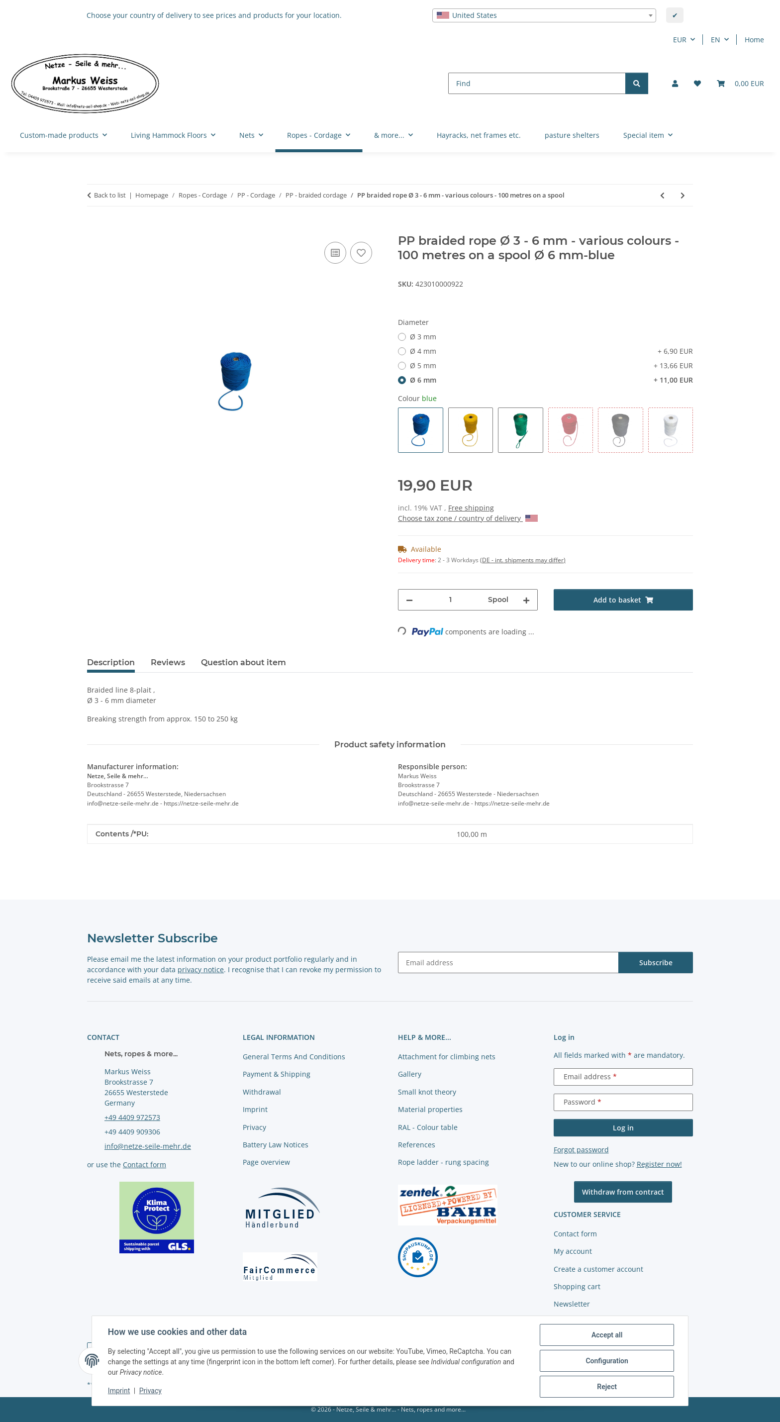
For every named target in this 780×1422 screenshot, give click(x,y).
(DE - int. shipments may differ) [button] (523, 560)
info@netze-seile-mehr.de (147, 1146)
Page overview (266, 1162)
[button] (675, 83)
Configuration (606, 1361)
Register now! (659, 1164)
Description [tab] (111, 662)
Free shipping (471, 507)
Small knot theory (427, 1092)
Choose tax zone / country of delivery (468, 518)
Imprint (119, 1391)
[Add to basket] (95, 228)
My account (573, 1251)
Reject (607, 1387)
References (416, 1144)
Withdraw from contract (623, 1192)
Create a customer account (598, 1269)
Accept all (606, 1335)
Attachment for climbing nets (446, 1056)
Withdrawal (262, 1092)
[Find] (537, 83)
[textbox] (544, 15)
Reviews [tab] (168, 662)
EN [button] (715, 39)
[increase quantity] (526, 600)
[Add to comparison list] (335, 253)
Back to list (110, 195)
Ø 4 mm (551, 351)
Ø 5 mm (551, 365)
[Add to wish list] (361, 253)
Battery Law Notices (275, 1144)
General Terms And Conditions (294, 1056)
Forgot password (581, 1149)
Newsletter (572, 1304)
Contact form (144, 1164)
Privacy (150, 1391)
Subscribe (656, 962)
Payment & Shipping (276, 1074)
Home (754, 39)
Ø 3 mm (423, 336)
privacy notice (201, 969)
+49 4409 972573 (132, 1117)
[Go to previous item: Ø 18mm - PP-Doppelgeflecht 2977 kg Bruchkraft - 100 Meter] (662, 195)
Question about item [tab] (243, 662)
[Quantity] (450, 600)
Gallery (409, 1074)
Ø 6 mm (551, 380)
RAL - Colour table (428, 1127)
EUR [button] (679, 39)
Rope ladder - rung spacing (443, 1162)
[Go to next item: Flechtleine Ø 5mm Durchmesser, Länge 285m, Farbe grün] (683, 195)
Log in (623, 1127)
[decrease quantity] (409, 600)
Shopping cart (577, 1286)
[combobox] (544, 15)
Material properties (430, 1109)
